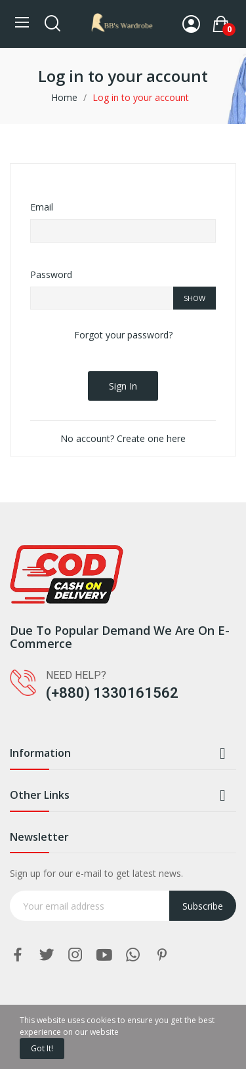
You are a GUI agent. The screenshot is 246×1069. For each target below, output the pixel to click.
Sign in (123, 386)
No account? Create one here (123, 438)
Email (41, 207)
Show (194, 298)
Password (51, 274)
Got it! (42, 1048)
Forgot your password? (123, 335)
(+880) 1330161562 (112, 693)
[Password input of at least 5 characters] (101, 298)
